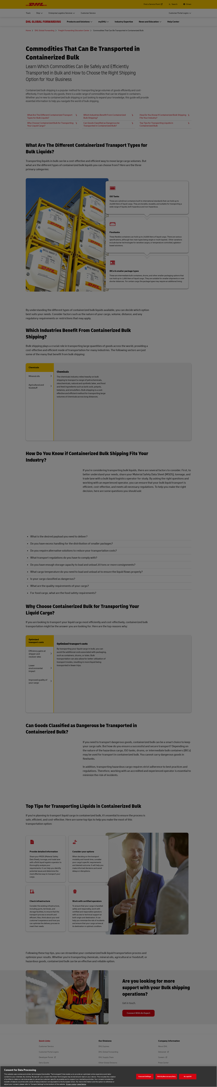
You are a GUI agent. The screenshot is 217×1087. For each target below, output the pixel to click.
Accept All (188, 1076)
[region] (108, 1076)
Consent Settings (144, 1076)
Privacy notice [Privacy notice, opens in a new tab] (71, 1084)
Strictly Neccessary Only (166, 1076)
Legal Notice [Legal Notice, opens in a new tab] (81, 1084)
